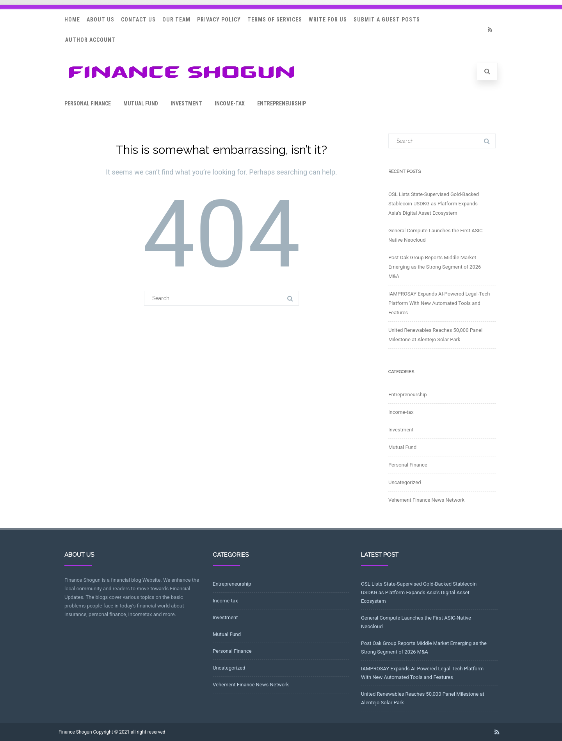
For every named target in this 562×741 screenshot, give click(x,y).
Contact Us (138, 19)
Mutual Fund (140, 103)
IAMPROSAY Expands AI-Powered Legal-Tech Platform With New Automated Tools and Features (439, 303)
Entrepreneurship (281, 103)
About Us (100, 19)
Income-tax (230, 103)
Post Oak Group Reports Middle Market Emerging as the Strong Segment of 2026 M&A (434, 267)
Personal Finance (87, 103)
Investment (186, 103)
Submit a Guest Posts (387, 19)
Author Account (90, 40)
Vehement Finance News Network (426, 500)
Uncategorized (404, 482)
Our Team (176, 19)
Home (72, 19)
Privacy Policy (219, 19)
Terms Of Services (274, 19)
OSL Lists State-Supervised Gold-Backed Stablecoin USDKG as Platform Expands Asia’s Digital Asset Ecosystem (433, 203)
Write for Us (328, 19)
